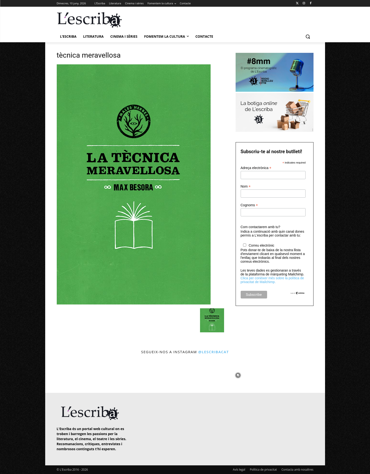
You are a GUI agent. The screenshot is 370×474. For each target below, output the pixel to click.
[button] (308, 36)
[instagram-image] (61, 374)
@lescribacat (213, 351)
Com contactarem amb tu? (260, 227)
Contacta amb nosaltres (298, 470)
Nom (246, 186)
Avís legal (239, 470)
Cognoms (249, 205)
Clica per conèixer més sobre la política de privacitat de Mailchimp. (272, 280)
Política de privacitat (263, 470)
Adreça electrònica (256, 168)
